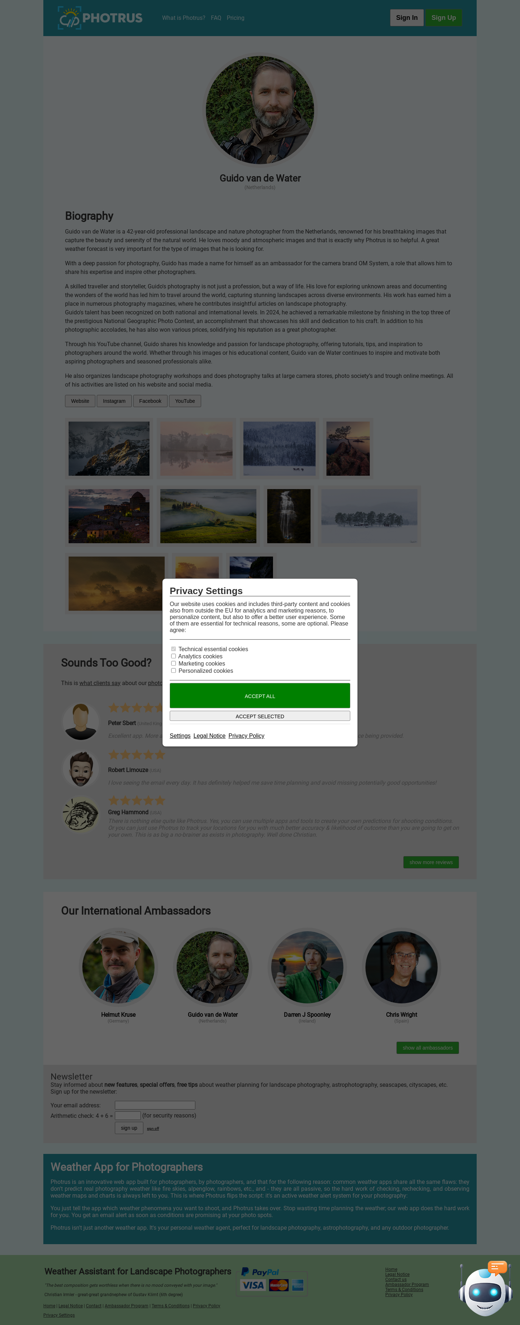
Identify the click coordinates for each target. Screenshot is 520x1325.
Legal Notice (210, 736)
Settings (180, 736)
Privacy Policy (247, 736)
